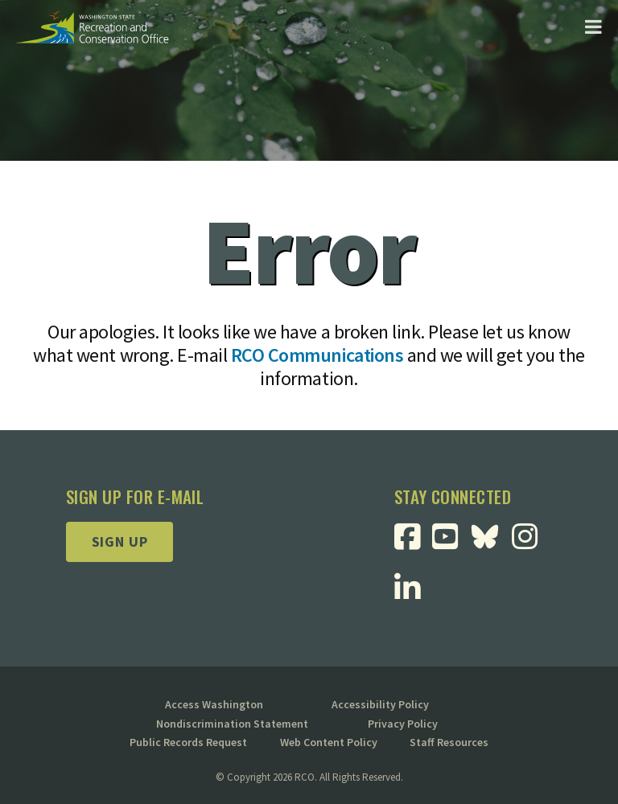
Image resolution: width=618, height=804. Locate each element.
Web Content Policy (328, 742)
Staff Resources (449, 742)
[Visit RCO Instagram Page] (531, 542)
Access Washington (214, 704)
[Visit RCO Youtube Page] (451, 542)
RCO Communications (317, 355)
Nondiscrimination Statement (232, 723)
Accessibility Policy (380, 704)
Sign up (120, 541)
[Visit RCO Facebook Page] (413, 542)
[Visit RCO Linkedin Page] (413, 594)
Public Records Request (188, 742)
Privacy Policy (403, 723)
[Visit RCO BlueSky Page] (491, 535)
